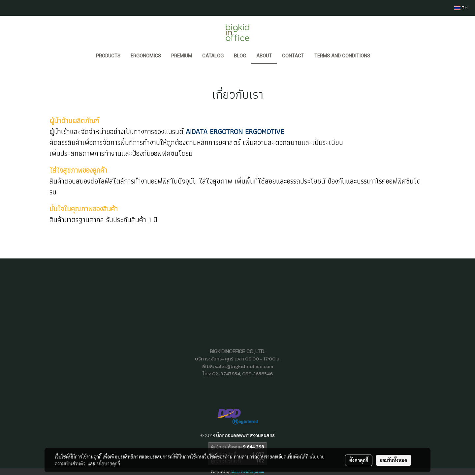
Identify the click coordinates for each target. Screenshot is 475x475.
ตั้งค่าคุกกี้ (358, 460)
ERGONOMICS (146, 56)
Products (108, 56)
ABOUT (264, 56)
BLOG (240, 56)
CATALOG (213, 56)
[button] (381, 56)
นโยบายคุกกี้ (108, 463)
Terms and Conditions (342, 56)
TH (460, 7)
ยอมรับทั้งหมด (393, 460)
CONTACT (293, 56)
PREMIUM (181, 56)
